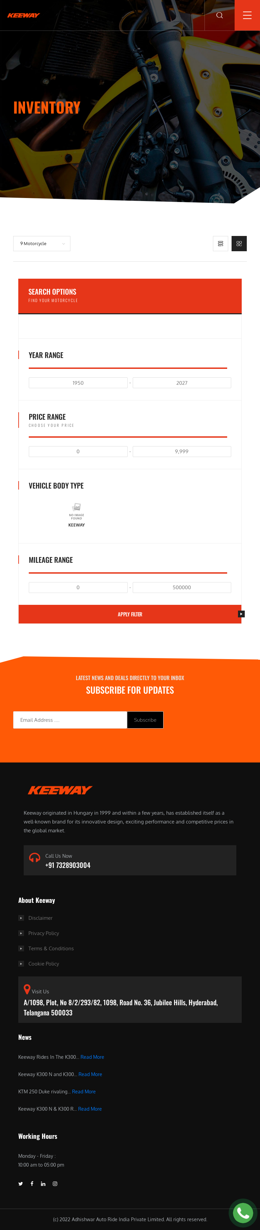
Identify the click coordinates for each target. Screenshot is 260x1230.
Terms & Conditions (51, 948)
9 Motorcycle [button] (33, 243)
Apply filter (179, 614)
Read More (92, 1057)
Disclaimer (40, 918)
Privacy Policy (43, 933)
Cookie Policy (43, 963)
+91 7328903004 (67, 865)
